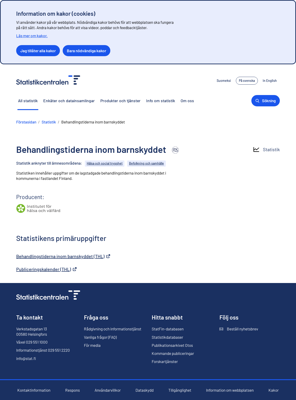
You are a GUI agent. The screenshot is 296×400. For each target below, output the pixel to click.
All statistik (28, 100)
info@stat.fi (26, 358)
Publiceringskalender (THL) (46, 269)
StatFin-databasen (168, 328)
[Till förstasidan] (48, 295)
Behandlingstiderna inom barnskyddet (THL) (63, 256)
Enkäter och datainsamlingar (69, 100)
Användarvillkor (108, 390)
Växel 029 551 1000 (32, 342)
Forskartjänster (165, 361)
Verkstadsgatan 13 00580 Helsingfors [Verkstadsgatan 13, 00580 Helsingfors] (31, 331)
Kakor (273, 390)
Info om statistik (160, 100)
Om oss (187, 100)
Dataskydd (145, 390)
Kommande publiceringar (173, 353)
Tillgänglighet (179, 390)
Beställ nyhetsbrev (238, 328)
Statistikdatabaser (167, 337)
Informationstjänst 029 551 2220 (43, 350)
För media (92, 345)
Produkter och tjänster (120, 100)
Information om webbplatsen (230, 390)
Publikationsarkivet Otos (172, 345)
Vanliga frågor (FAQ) (100, 337)
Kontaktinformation (33, 390)
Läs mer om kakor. (32, 35)
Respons (72, 390)
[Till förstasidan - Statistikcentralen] (48, 80)
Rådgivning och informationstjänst (112, 328)
